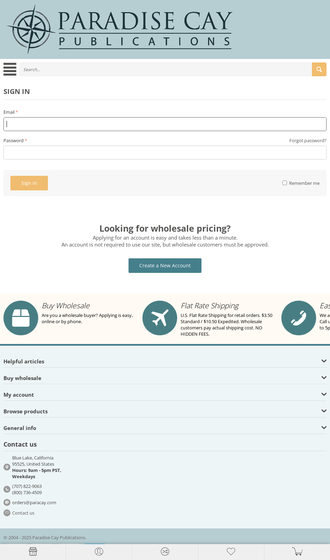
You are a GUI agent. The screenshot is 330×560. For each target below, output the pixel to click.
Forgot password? (308, 140)
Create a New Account (165, 265)
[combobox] (173, 69)
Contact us (23, 513)
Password (13, 140)
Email (9, 112)
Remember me (301, 183)
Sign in (29, 183)
